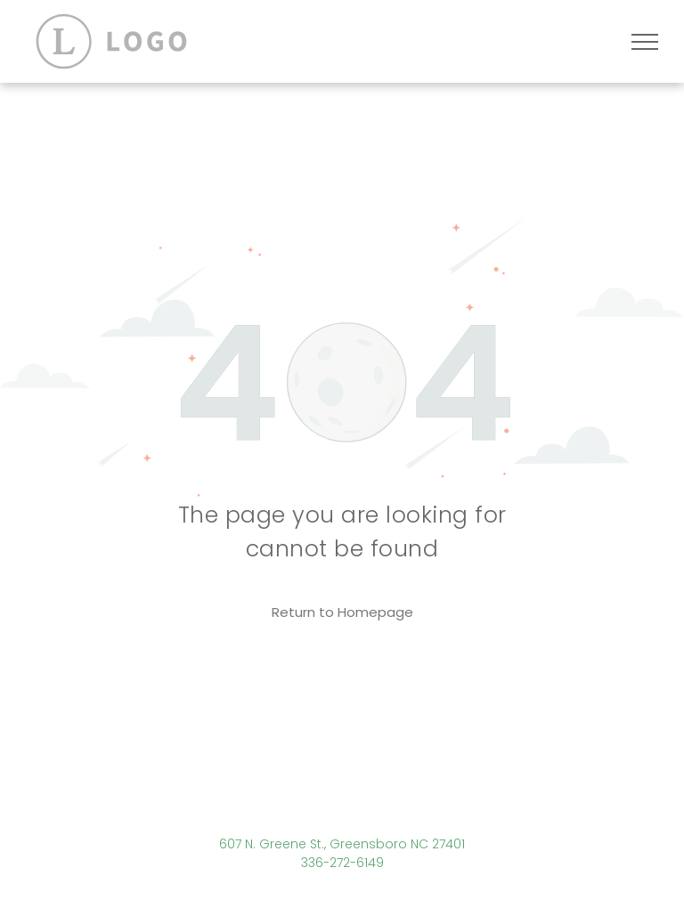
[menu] (645, 42)
